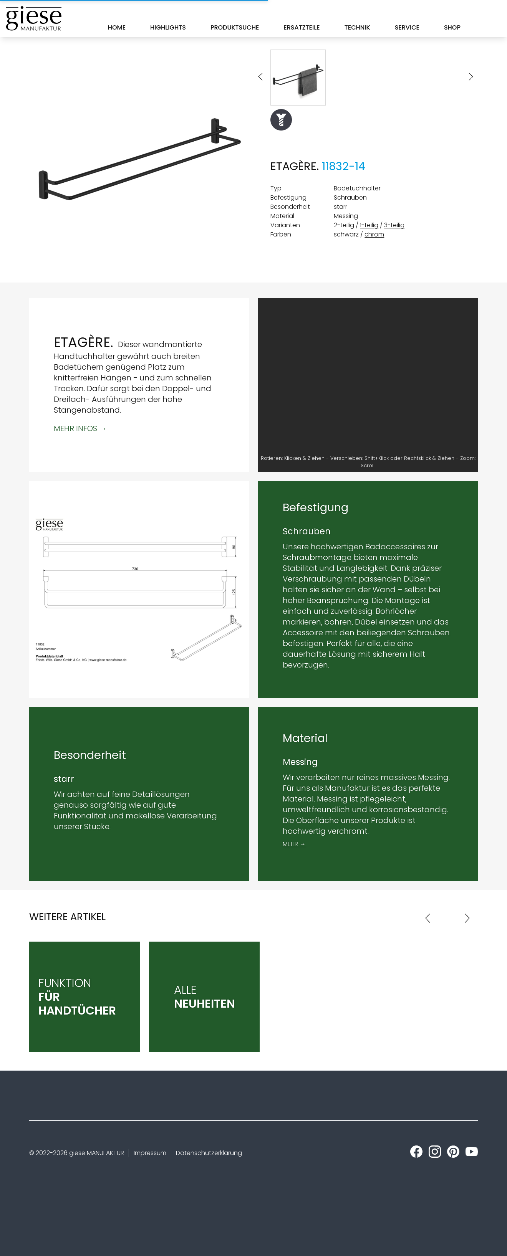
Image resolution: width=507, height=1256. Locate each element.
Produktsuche (234, 27)
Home (117, 27)
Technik (357, 27)
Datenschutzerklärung (209, 1153)
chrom (374, 234)
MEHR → (294, 844)
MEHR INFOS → (80, 428)
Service (407, 27)
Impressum (150, 1153)
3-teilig (394, 225)
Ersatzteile (301, 27)
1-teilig (369, 225)
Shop (452, 27)
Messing (346, 216)
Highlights (168, 27)
